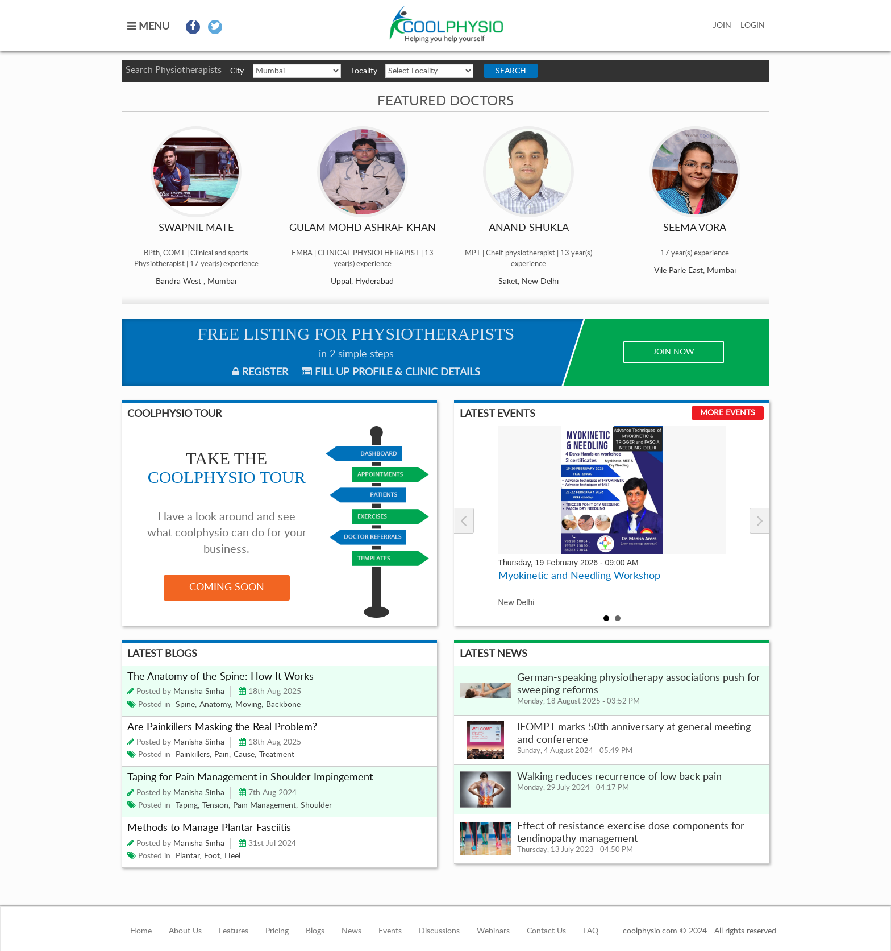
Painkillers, (193, 755)
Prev (464, 521)
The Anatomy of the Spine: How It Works (221, 677)
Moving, (249, 705)
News (351, 931)
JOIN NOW (673, 352)
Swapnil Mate (196, 228)
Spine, (186, 705)
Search (511, 71)
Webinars (493, 931)
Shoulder (316, 805)
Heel (232, 856)
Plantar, (188, 856)
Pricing (277, 931)
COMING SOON (226, 587)
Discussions (439, 931)
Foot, (213, 856)
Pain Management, (265, 805)
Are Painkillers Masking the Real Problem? (222, 727)
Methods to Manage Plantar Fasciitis (209, 828)
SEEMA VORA (694, 228)
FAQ (590, 931)
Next (759, 521)
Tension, (216, 805)
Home (141, 931)
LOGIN (752, 26)
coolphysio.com (446, 25)
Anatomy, (215, 705)
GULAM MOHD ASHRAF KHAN (362, 228)
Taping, (187, 805)
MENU (148, 26)
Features (233, 931)
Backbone (283, 705)
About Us (185, 931)
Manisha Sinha (198, 692)
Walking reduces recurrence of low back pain (619, 777)
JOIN (722, 26)
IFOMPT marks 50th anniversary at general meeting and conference (634, 733)
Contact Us (546, 931)
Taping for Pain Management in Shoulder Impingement (250, 777)
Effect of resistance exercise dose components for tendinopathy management (630, 832)
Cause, (245, 755)
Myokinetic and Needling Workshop (579, 576)
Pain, (222, 755)
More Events (727, 413)
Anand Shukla (529, 228)
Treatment (276, 755)
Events (390, 931)
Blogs (315, 931)
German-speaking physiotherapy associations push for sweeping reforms (638, 684)
